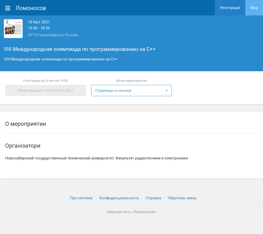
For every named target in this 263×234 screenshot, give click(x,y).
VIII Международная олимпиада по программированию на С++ (80, 49)
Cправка (153, 198)
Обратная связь (182, 198)
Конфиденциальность (119, 198)
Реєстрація (230, 7)
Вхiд (254, 7)
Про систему (81, 198)
